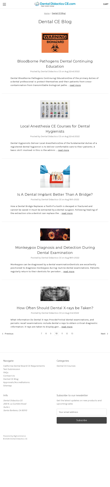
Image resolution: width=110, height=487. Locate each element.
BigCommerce (20, 436)
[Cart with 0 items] (105, 4)
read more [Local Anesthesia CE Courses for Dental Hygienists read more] (63, 150)
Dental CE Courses (66, 366)
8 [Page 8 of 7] (46, 333)
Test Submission (11, 369)
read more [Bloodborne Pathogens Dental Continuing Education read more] (75, 85)
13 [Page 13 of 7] (72, 333)
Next (104, 333)
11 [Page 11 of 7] (62, 333)
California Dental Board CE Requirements (24, 366)
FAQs (5, 372)
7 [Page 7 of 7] (41, 333)
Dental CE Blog (10, 379)
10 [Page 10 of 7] (57, 333)
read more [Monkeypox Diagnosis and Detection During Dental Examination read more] (68, 271)
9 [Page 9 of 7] (50, 333)
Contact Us (9, 375)
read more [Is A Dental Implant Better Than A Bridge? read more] (67, 213)
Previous (7, 333)
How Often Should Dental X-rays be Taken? (55, 308)
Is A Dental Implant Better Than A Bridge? (55, 194)
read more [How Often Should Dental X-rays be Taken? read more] (66, 326)
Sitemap (7, 385)
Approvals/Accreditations (16, 382)
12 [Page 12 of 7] (67, 333)
